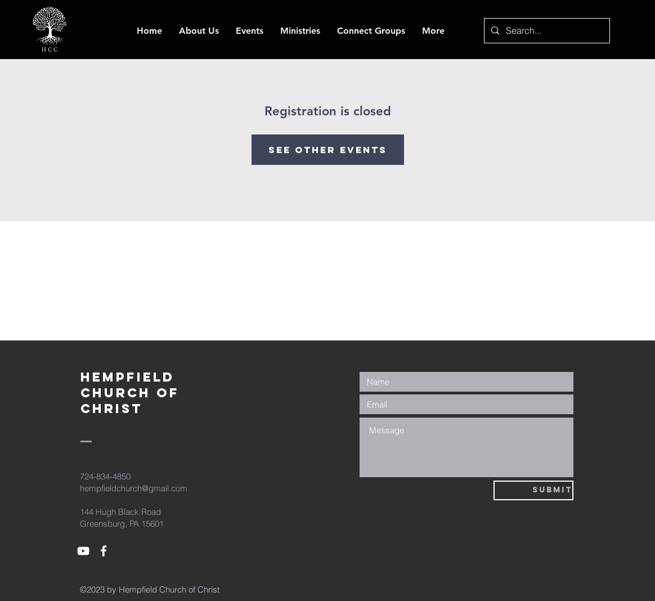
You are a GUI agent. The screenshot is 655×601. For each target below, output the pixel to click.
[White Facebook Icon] (103, 551)
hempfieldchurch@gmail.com (133, 488)
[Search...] (546, 31)
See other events (327, 149)
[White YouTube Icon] (83, 551)
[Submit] (533, 490)
